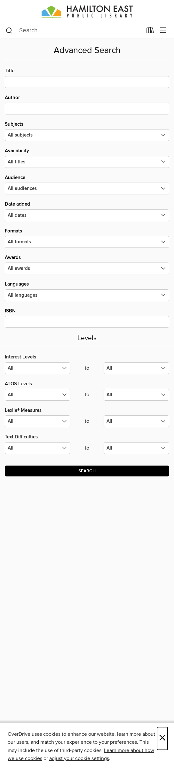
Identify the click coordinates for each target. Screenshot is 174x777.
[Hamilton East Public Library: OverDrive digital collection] (87, 11)
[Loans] (150, 31)
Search (87, 471)
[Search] (9, 31)
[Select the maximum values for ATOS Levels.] (136, 395)
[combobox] (74, 30)
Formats (87, 238)
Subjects (87, 131)
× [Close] (162, 738)
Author (87, 104)
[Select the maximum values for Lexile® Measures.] (136, 421)
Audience (87, 184)
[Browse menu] (163, 30)
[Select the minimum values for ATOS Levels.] (37, 395)
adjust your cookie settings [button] (79, 758)
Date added (87, 211)
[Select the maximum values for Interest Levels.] (136, 368)
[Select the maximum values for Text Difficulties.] (136, 448)
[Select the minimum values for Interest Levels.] (37, 368)
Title (87, 78)
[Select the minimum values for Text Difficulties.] (37, 448)
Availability (87, 158)
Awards (87, 264)
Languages (87, 291)
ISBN (87, 318)
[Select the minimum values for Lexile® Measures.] (37, 421)
